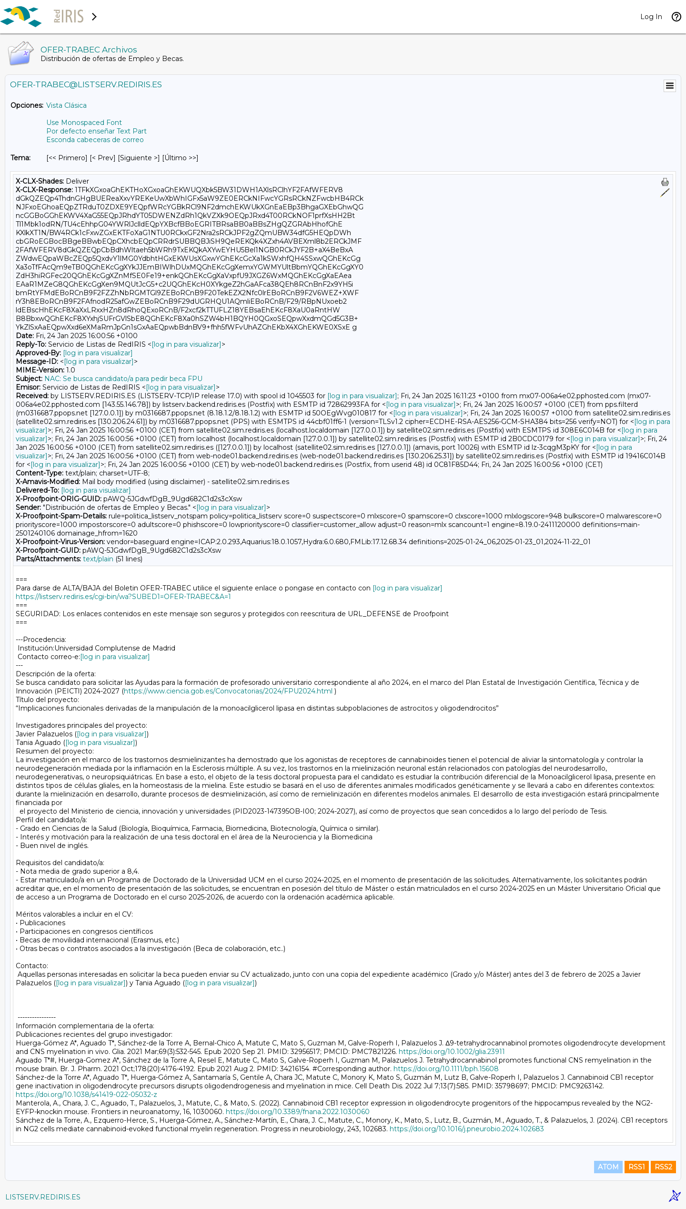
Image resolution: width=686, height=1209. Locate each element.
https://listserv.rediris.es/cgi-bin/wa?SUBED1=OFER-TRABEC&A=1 (123, 596)
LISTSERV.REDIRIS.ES (43, 1197)
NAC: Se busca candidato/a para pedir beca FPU (123, 378)
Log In (651, 16)
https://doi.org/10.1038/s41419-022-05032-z (86, 1094)
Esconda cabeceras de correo (95, 139)
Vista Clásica (66, 105)
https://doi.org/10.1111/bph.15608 (446, 1068)
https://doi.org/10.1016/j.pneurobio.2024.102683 (467, 1129)
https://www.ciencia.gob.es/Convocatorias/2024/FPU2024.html (228, 691)
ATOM (608, 1167)
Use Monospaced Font (84, 122)
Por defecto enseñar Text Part (96, 131)
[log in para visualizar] (186, 344)
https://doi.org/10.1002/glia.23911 (452, 1051)
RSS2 (663, 1167)
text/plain (98, 559)
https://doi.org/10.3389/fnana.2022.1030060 (298, 1111)
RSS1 (636, 1167)
